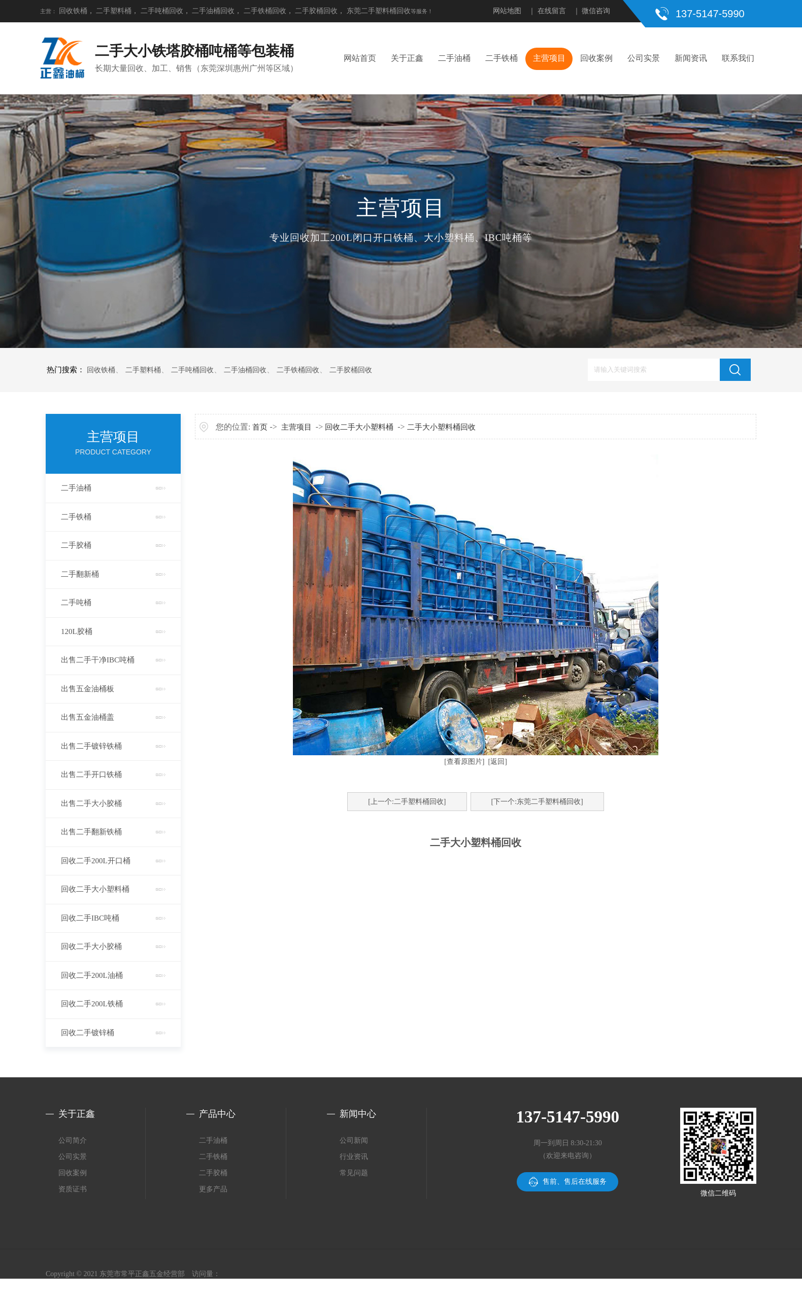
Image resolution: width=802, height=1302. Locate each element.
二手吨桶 (76, 603)
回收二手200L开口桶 (95, 861)
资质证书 (72, 1189)
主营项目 (549, 58)
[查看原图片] (464, 761)
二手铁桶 (501, 58)
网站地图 (507, 11)
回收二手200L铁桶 (92, 1004)
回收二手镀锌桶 (87, 1033)
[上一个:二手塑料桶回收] (407, 801)
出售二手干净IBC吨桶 (98, 660)
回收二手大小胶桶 (91, 946)
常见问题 (354, 1173)
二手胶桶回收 (316, 11)
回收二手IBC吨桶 (90, 918)
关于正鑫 (407, 58)
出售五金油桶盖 (87, 717)
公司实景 (643, 58)
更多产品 (213, 1189)
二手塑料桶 (113, 11)
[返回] (497, 761)
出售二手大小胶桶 (91, 803)
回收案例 (596, 58)
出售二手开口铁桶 (91, 774)
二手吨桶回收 (162, 11)
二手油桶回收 (213, 11)
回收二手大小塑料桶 (95, 889)
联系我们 (738, 58)
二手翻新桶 (80, 574)
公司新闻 (354, 1140)
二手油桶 (454, 58)
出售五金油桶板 (87, 689)
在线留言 (552, 11)
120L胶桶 (76, 631)
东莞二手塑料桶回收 (379, 11)
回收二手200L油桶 (92, 975)
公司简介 (72, 1140)
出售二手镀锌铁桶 (91, 746)
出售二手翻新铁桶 (91, 832)
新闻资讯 (691, 58)
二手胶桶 (76, 545)
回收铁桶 (73, 11)
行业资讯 (354, 1156)
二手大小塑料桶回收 (441, 427)
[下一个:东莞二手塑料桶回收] (537, 801)
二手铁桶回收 (265, 11)
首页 (260, 427)
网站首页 (360, 58)
